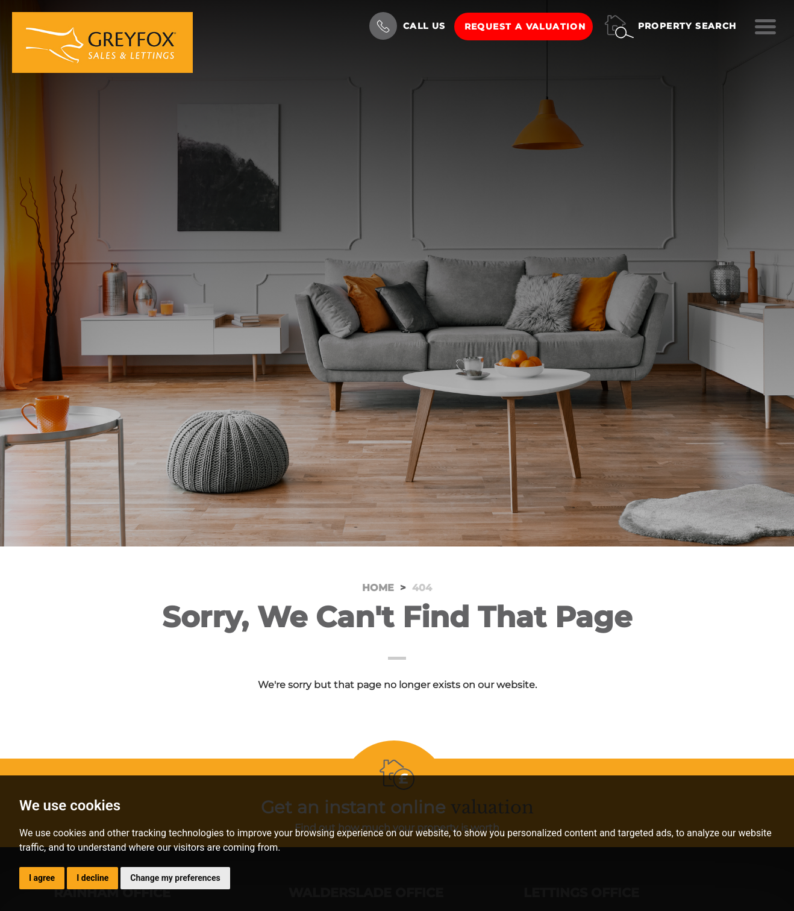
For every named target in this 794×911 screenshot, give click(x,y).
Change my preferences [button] (175, 878)
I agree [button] (42, 878)
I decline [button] (92, 878)
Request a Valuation (525, 26)
